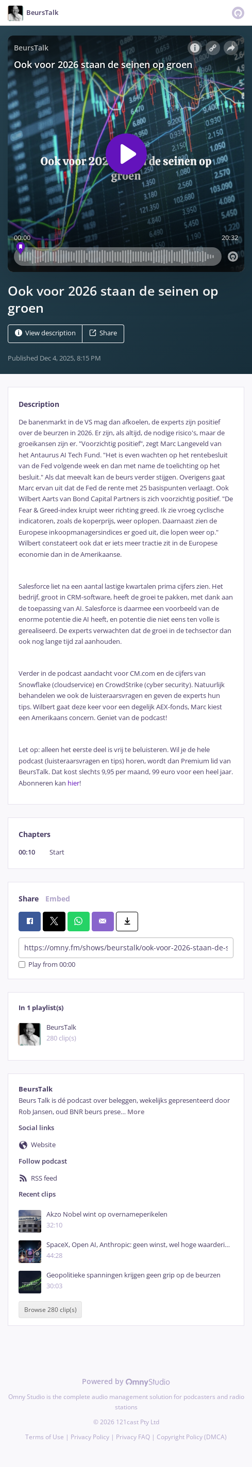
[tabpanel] (126, 603)
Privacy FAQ (133, 1436)
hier (73, 783)
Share (103, 333)
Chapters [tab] (35, 834)
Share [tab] (29, 898)
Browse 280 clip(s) (50, 1309)
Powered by (126, 1381)
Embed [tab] (57, 898)
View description (45, 333)
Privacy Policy (90, 1436)
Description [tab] (39, 404)
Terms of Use (44, 1436)
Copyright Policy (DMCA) (192, 1436)
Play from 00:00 (47, 964)
